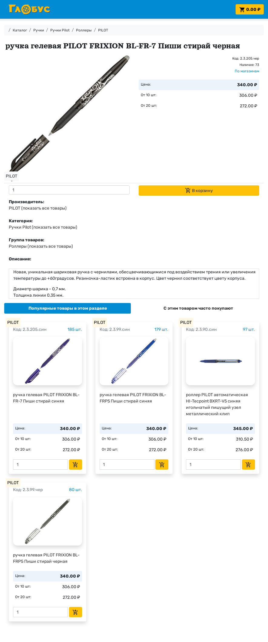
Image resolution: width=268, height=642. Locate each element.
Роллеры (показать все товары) (41, 246)
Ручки (38, 30)
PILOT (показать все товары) (38, 208)
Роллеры (84, 30)
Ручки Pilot (60, 30)
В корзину (199, 190)
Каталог (20, 30)
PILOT (103, 30)
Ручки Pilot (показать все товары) (43, 227)
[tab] (67, 308)
